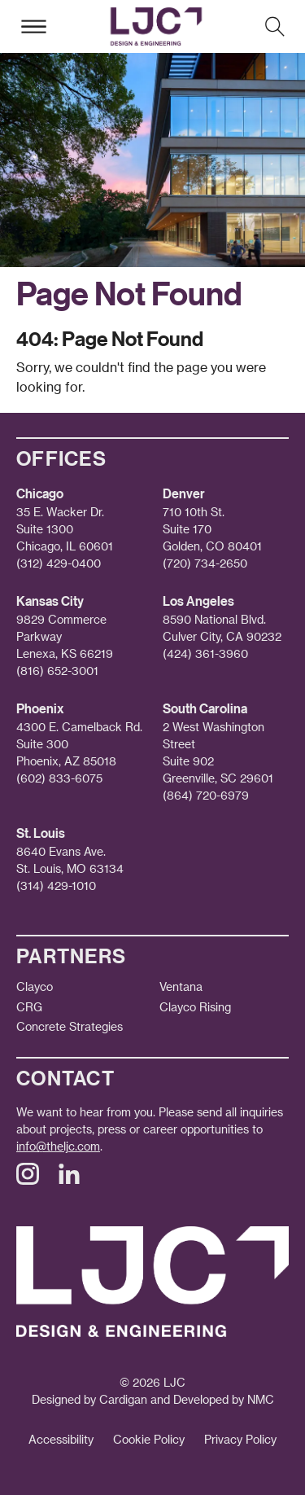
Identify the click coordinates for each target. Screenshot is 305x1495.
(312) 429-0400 (58, 563)
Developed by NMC (223, 1399)
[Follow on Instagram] (27, 1180)
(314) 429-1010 (56, 885)
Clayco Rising (195, 1007)
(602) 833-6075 (59, 778)
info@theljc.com (58, 1146)
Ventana (181, 986)
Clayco (34, 986)
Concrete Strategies (69, 1026)
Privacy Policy (240, 1439)
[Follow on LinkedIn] (69, 1180)
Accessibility (61, 1439)
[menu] (33, 26)
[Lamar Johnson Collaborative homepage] (156, 26)
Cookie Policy (149, 1439)
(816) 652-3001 (57, 670)
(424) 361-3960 (205, 653)
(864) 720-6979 (206, 795)
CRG (29, 1007)
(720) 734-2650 (205, 563)
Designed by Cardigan (89, 1399)
